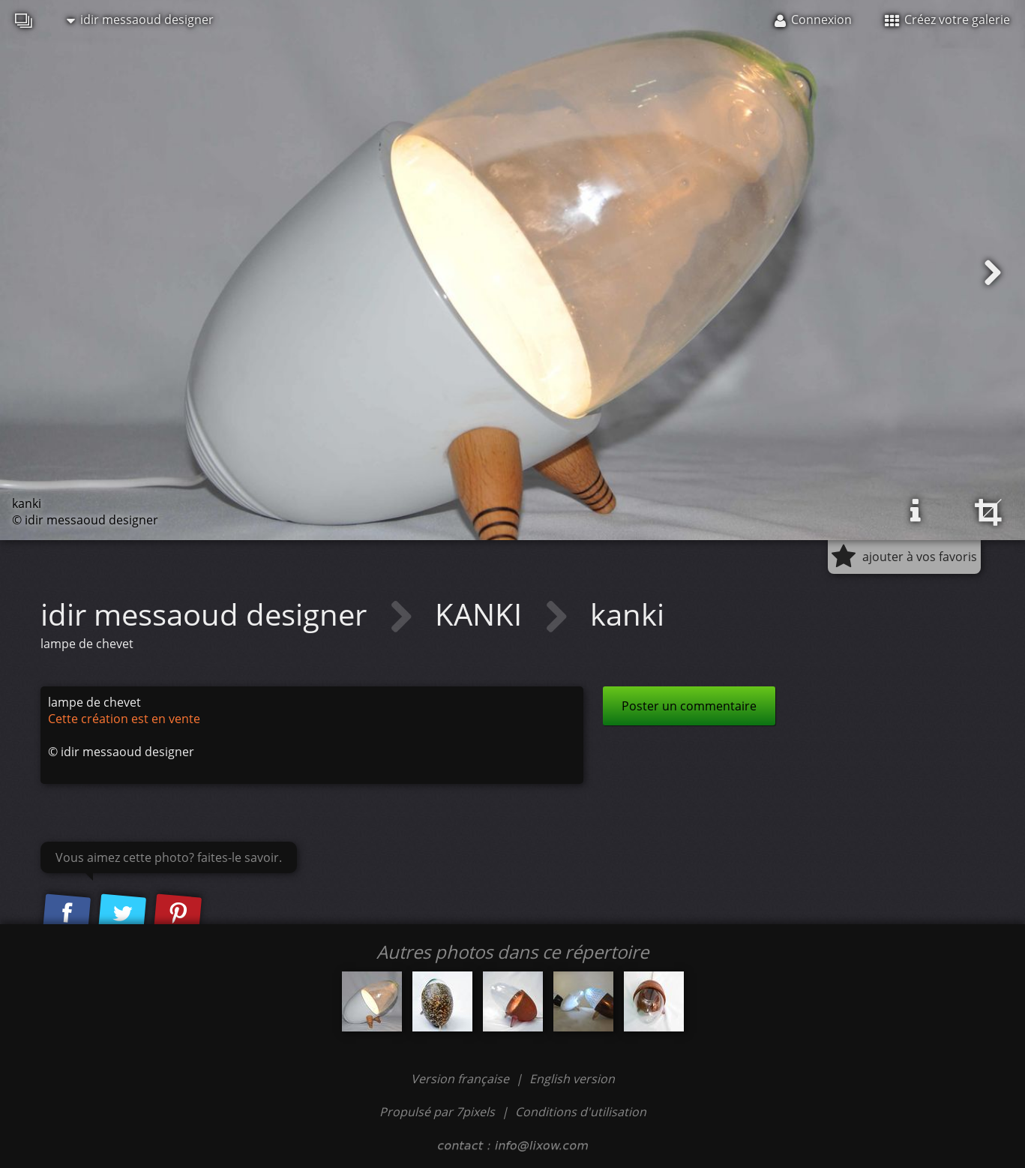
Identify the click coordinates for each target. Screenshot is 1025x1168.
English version (572, 1078)
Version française (461, 1078)
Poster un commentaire (689, 706)
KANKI (482, 614)
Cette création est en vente (124, 718)
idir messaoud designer (140, 19)
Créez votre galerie (947, 19)
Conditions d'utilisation (580, 1111)
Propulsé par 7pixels (437, 1111)
